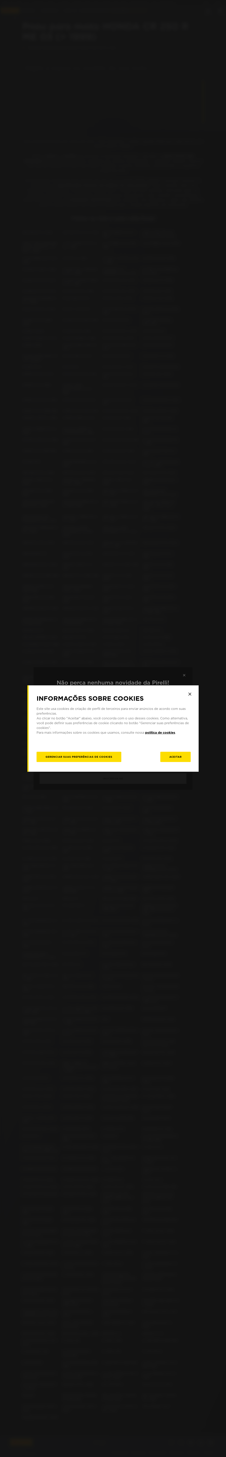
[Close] (189, 694)
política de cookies (160, 732)
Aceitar (175, 756)
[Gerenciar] (79, 757)
